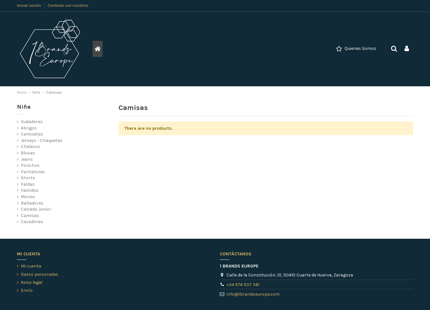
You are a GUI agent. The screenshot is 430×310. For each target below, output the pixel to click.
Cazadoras (32, 221)
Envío (27, 290)
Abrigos (29, 128)
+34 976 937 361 (243, 284)
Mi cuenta (31, 266)
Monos (28, 196)
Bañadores (32, 203)
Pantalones (33, 171)
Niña (24, 107)
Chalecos (30, 146)
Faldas (28, 184)
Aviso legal (31, 282)
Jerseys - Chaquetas (42, 140)
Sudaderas (32, 121)
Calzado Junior (36, 209)
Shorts (28, 178)
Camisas (30, 215)
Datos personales (39, 274)
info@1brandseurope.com (253, 294)
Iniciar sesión (29, 5)
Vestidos (30, 190)
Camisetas (32, 134)
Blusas (28, 153)
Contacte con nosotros (68, 5)
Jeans (27, 159)
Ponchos (30, 165)
